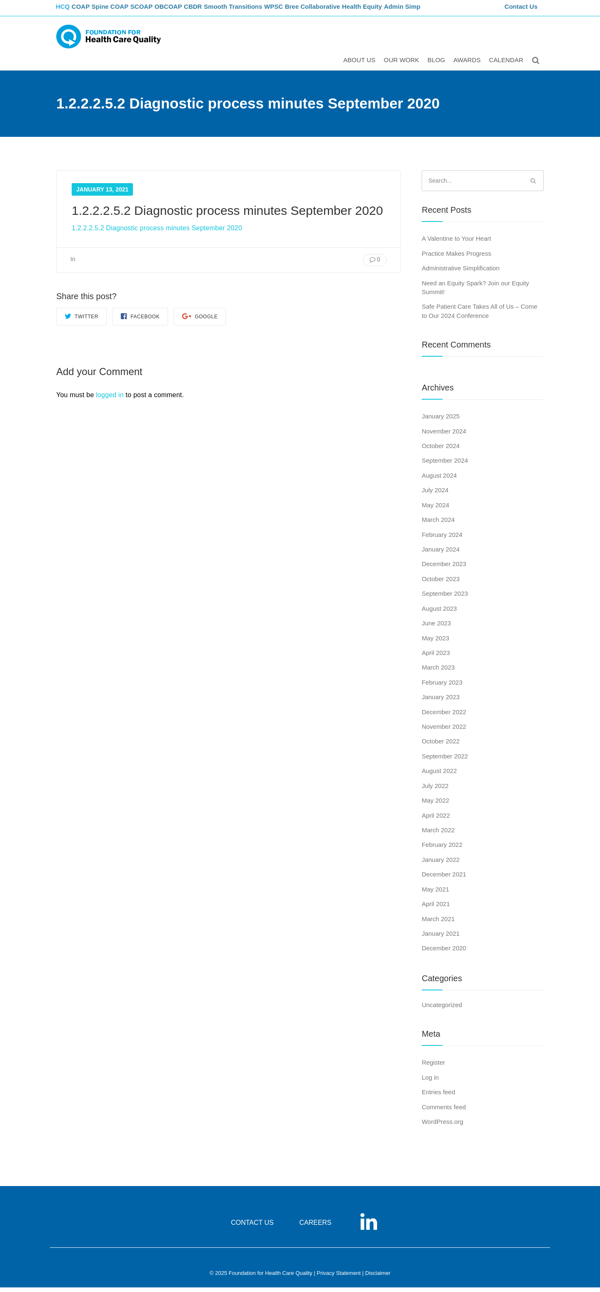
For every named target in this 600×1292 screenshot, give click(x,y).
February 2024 (442, 539)
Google (200, 320)
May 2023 (435, 642)
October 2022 (441, 746)
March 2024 (438, 524)
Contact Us (522, 10)
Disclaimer (377, 1278)
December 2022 (444, 716)
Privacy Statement (339, 1278)
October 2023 (441, 583)
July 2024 (435, 494)
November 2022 (444, 731)
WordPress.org (442, 1126)
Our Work (402, 65)
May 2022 (435, 804)
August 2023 (439, 613)
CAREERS (315, 1227)
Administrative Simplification (461, 272)
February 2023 (442, 686)
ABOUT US (361, 65)
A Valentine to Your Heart (456, 243)
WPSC (297, 10)
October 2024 (441, 450)
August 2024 (439, 480)
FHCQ (65, 10)
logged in (110, 399)
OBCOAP (185, 10)
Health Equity (387, 10)
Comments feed (444, 1111)
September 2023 (445, 598)
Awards (468, 65)
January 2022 (441, 864)
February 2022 (442, 849)
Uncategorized (442, 1009)
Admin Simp (429, 10)
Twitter (81, 320)
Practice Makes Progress (456, 258)
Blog (437, 65)
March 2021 (438, 923)
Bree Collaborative (337, 10)
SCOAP (155, 10)
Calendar (507, 65)
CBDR (213, 10)
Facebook (140, 320)
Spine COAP (120, 10)
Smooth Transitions (254, 10)
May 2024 (435, 509)
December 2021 (444, 878)
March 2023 (438, 672)
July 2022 (435, 790)
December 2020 (444, 953)
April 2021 (436, 908)
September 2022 (445, 760)
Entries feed (438, 1096)
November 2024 (444, 435)
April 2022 (436, 820)
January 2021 (441, 938)
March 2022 (438, 834)
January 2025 (441, 420)
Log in (430, 1081)
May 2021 (435, 893)
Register (433, 1066)
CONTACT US (252, 1227)
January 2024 (441, 553)
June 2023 (436, 627)
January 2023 (441, 701)
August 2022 (439, 775)
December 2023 (444, 568)
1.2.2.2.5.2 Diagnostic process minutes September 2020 (157, 232)
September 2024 (445, 465)
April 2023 (436, 657)
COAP (89, 10)
